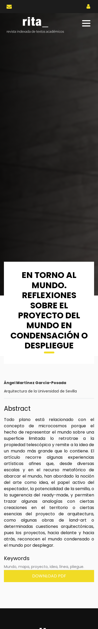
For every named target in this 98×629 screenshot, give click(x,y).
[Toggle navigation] (86, 23)
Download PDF (49, 576)
